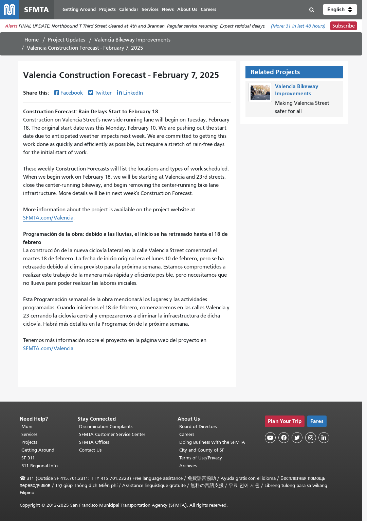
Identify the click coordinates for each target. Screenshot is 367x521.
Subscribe (343, 26)
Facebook (71, 93)
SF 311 (28, 458)
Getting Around (37, 450)
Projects (29, 442)
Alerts (11, 26)
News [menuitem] (168, 9)
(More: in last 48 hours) (298, 26)
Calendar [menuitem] (128, 9)
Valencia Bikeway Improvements (132, 40)
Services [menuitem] (150, 9)
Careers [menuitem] (208, 9)
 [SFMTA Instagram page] (310, 437)
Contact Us (90, 450)
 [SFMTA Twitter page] (297, 437)
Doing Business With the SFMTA (212, 442)
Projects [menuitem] (107, 9)
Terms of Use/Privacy (200, 458)
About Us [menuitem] (187, 9)
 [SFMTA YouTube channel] (270, 437)
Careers (186, 434)
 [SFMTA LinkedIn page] (324, 437)
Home (31, 40)
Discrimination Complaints (105, 426)
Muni (26, 426)
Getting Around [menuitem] (79, 9)
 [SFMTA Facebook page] (284, 437)
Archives (188, 466)
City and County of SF (201, 450)
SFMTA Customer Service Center (112, 434)
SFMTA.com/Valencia (48, 218)
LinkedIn (133, 93)
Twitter (103, 93)
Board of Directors (198, 426)
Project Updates (66, 40)
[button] (340, 9)
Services (29, 434)
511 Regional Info (39, 466)
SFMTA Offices (94, 442)
